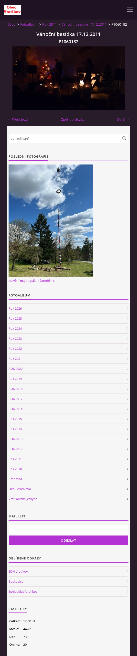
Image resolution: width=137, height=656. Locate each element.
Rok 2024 (15, 328)
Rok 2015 (15, 418)
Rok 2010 (15, 469)
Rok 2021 (15, 358)
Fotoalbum (29, 24)
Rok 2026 (15, 308)
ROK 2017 (15, 398)
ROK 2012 (15, 449)
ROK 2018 (15, 388)
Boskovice (16, 581)
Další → (123, 119)
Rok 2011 (49, 24)
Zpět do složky (72, 119)
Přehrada (15, 479)
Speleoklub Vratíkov (23, 591)
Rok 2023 (15, 338)
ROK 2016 (15, 408)
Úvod (11, 24)
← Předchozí (17, 119)
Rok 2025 (15, 318)
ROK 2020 (15, 368)
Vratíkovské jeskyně (23, 499)
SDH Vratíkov (18, 571)
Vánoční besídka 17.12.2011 (84, 24)
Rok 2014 (15, 428)
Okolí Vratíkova (20, 489)
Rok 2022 (15, 348)
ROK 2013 (15, 439)
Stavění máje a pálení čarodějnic (32, 280)
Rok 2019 (15, 378)
